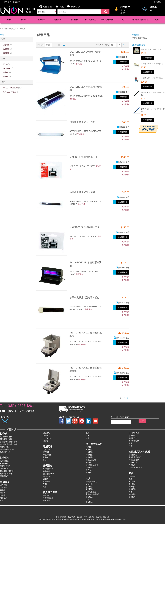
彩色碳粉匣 (4, 463)
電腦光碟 (46, 482)
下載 (61, 6)
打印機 (8, 20)
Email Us (5, 417)
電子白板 (89, 470)
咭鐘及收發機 (91, 460)
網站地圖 (106, 517)
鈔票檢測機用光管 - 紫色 (82, 192)
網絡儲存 (3, 498)
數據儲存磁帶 (48, 469)
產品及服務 (71, 517)
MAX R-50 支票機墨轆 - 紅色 (85, 157)
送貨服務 (79, 517)
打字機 (88, 473)
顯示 (107, 45)
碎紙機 (88, 447)
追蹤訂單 (16, 2)
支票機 (7, 45)
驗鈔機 (7, 53)
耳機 (87, 433)
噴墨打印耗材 (5, 466)
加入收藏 (125, 66)
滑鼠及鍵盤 (47, 455)
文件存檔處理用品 (92, 494)
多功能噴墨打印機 (7, 449)
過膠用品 (89, 450)
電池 (130, 443)
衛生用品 (132, 484)
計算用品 (89, 455)
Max (6, 64)
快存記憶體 (47, 476)
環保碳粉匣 (4, 476)
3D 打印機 (47, 438)
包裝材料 (132, 436)
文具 (124, 20)
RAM (45, 484)
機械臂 (45, 441)
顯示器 (2, 490)
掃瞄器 (2, 495)
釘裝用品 (89, 452)
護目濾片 (46, 452)
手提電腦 (3, 488)
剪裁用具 (89, 489)
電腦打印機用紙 (135, 457)
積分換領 (132, 497)
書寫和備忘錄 (134, 441)
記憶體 (45, 479)
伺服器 (45, 436)
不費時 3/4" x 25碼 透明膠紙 (152, 64)
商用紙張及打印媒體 (140, 20)
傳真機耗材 (4, 469)
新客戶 (123, 13)
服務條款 (91, 517)
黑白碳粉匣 (4, 461)
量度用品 (89, 502)
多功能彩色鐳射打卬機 (8, 444)
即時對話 (73, 6)
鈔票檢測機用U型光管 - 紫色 (84, 297)
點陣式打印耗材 (6, 474)
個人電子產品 (90, 20)
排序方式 (40, 45)
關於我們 (63, 517)
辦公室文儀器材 (107, 20)
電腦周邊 (57, 20)
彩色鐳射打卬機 (6, 439)
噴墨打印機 (4, 447)
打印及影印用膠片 (135, 467)
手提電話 (46, 495)
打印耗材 (24, 20)
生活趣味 (132, 487)
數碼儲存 (74, 20)
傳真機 (88, 462)
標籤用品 (89, 467)
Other (7, 72)
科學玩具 (132, 489)
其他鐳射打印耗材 (7, 471)
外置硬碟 (46, 471)
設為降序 (54, 45)
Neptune (8, 68)
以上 (11, 92)
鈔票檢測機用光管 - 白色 (82, 122)
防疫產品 (132, 476)
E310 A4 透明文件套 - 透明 (151, 49)
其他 (157, 20)
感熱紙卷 (132, 465)
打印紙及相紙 (134, 460)
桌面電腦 (3, 485)
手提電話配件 (48, 498)
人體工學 (46, 450)
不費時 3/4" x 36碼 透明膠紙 (152, 78)
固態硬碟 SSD (48, 474)
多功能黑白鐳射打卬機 (8, 442)
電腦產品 (41, 20)
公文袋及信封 (91, 492)
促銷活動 (132, 494)
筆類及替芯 (133, 438)
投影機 (2, 493)
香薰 (130, 479)
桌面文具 (89, 484)
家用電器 (132, 482)
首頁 (1, 29)
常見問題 (99, 517)
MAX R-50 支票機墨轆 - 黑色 (85, 227)
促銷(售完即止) (91, 482)
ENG (159, 2)
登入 (122, 10)
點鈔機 (7, 49)
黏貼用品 (89, 497)
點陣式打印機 (5, 452)
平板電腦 (46, 501)
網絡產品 (46, 433)
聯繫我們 (7, 2)
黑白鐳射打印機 (6, 437)
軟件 (1, 500)
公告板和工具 (134, 433)
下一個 (126, 45)
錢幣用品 (89, 457)
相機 (87, 436)
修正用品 (89, 487)
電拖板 (45, 457)
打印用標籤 (133, 462)
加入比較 (125, 69)
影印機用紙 (133, 455)
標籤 (87, 499)
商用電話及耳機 (92, 465)
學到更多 (79, 64)
